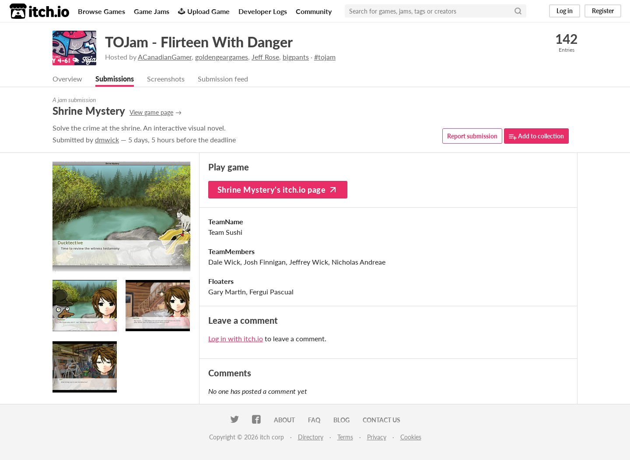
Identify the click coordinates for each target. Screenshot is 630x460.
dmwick (107, 139)
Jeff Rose (265, 57)
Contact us (381, 420)
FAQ (314, 420)
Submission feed (223, 78)
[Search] (518, 11)
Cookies (410, 437)
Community (314, 11)
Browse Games (101, 11)
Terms (345, 437)
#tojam (325, 57)
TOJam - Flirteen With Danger (199, 41)
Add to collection (536, 136)
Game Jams (151, 11)
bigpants (296, 57)
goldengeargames (221, 57)
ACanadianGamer (165, 57)
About (284, 420)
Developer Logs (262, 11)
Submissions (114, 78)
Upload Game (204, 11)
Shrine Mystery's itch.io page (277, 189)
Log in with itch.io (235, 338)
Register (603, 10)
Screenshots (166, 78)
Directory (310, 437)
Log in (564, 10)
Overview (67, 78)
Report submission (472, 136)
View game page (151, 112)
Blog (341, 420)
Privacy (376, 437)
